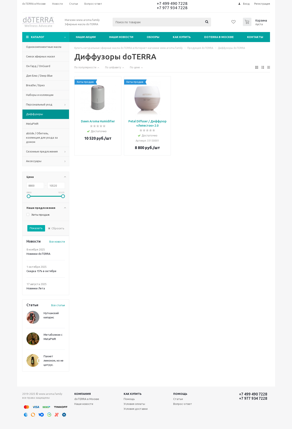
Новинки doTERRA (38, 253)
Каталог (37, 36)
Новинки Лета (35, 288)
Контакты (255, 36)
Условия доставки (136, 408)
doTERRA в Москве (219, 36)
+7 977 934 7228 (172, 7)
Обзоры (153, 36)
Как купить (182, 36)
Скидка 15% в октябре (41, 270)
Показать (36, 228)
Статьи (178, 398)
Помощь (180, 393)
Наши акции (86, 36)
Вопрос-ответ (182, 403)
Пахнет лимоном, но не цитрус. (53, 360)
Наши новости (121, 36)
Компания (82, 393)
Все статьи (58, 305)
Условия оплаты (134, 403)
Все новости (57, 241)
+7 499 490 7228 (172, 3)
